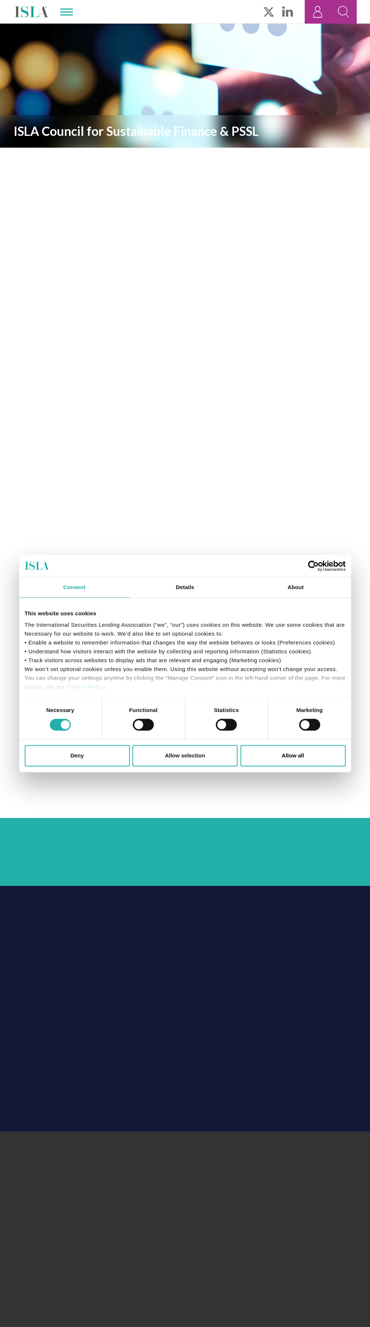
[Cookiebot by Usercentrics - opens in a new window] (313, 565)
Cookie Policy (86, 687)
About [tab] (296, 587)
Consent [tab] (74, 587)
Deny (77, 755)
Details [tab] (185, 587)
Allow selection (185, 755)
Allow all (293, 755)
